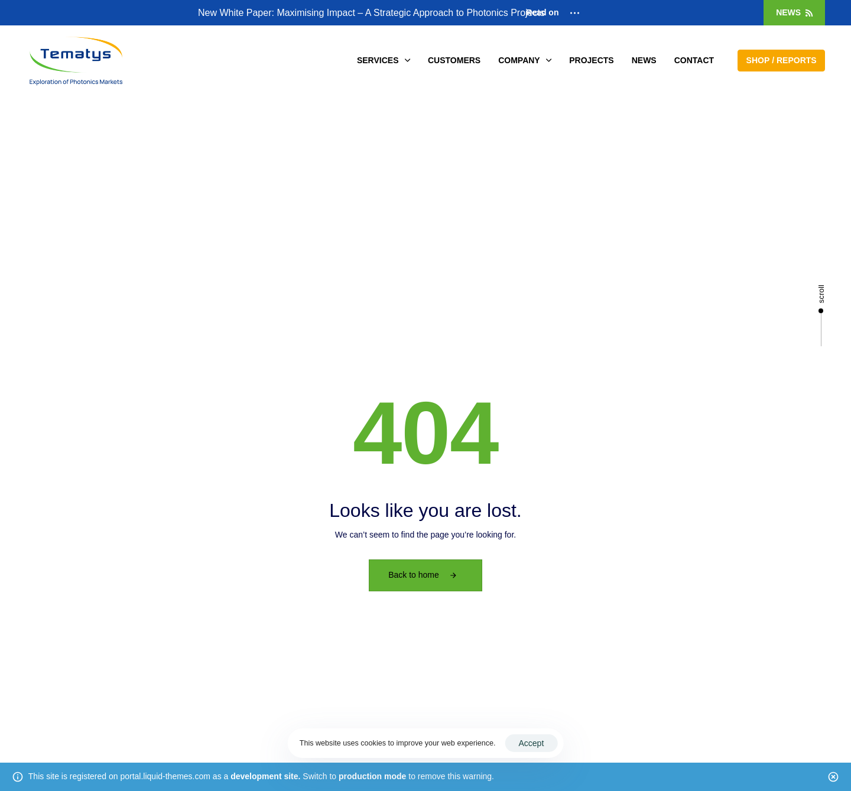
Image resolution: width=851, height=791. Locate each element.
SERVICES (383, 60)
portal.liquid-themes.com (165, 776)
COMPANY (524, 60)
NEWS (644, 60)
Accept (531, 743)
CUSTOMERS (454, 60)
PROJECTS (591, 60)
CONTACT (694, 60)
